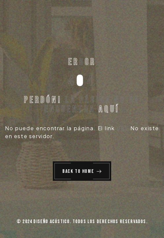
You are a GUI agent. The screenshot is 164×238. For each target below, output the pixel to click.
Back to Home (82, 171)
